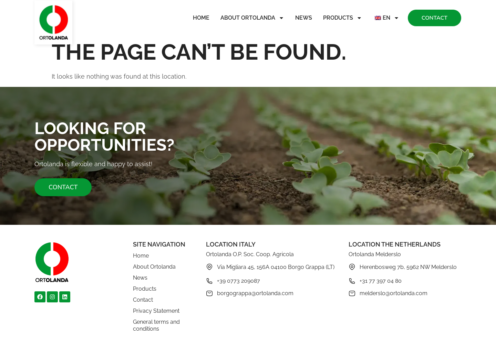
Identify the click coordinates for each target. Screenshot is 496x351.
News (303, 17)
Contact (143, 300)
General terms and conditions (156, 325)
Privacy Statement (156, 311)
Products (342, 18)
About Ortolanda (252, 18)
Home (201, 17)
